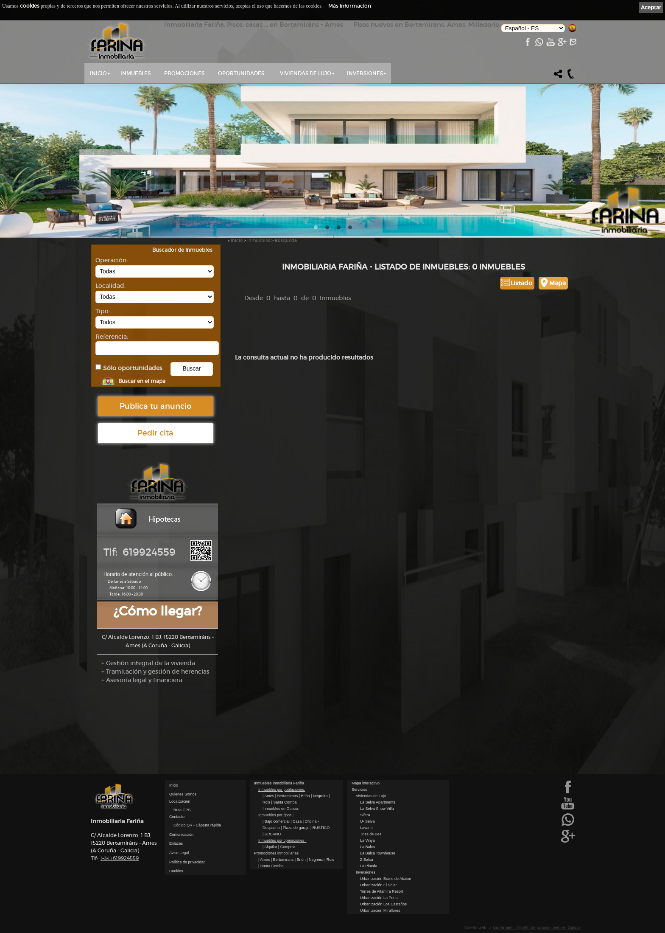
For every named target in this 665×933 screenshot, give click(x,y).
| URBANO (272, 834)
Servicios (359, 789)
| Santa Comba (284, 802)
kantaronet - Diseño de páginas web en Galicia (537, 927)
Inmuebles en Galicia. (281, 809)
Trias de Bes (370, 834)
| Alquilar (270, 847)
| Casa (296, 821)
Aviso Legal (179, 853)
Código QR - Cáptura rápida (197, 825)
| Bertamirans (287, 796)
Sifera (365, 815)
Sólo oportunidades (132, 368)
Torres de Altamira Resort (381, 891)
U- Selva (367, 821)
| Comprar (286, 847)
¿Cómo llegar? (157, 611)
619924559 (120, 858)
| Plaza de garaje (295, 828)
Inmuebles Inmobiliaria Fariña (279, 783)
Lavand (366, 828)
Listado (521, 283)
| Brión (305, 796)
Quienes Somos (182, 794)
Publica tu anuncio (155, 406)
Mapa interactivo (366, 783)
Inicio (98, 73)
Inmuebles (135, 73)
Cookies (176, 871)
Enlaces (176, 843)
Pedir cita (155, 433)
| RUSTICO (320, 828)
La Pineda (368, 866)
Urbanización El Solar (378, 885)
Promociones (184, 73)
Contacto (176, 817)
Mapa (557, 283)
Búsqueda (286, 240)
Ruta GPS (182, 810)
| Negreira (320, 796)
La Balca (367, 847)
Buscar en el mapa (141, 381)
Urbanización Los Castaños (383, 904)
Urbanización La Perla (379, 898)
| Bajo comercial (277, 821)
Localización (179, 801)
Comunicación (181, 834)
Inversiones (365, 73)
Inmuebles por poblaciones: (281, 789)
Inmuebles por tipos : (276, 815)
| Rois (329, 859)
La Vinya (367, 840)
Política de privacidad (187, 862)
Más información (349, 6)
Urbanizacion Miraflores (380, 910)
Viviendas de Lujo (305, 73)
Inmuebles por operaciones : (282, 840)
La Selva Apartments (377, 802)
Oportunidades (241, 73)
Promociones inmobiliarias (276, 853)
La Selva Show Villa (377, 809)
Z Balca (366, 859)
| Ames (269, 796)
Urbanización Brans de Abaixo (385, 879)
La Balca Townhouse (377, 853)
